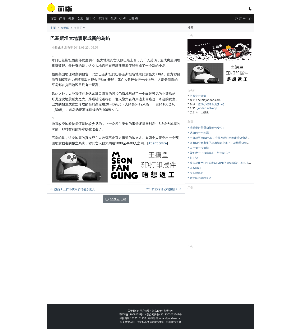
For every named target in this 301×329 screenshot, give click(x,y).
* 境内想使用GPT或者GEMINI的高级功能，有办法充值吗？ (223, 163)
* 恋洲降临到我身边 (199, 178)
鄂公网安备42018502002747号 (164, 314)
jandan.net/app (207, 108)
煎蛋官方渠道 (198, 96)
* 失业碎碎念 (195, 173)
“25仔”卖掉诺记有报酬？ (164, 189)
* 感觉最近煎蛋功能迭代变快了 (206, 128)
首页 (53, 18)
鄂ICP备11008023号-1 (132, 314)
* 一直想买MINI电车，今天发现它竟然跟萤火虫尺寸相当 (221, 138)
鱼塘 (113, 18)
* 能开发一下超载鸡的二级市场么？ (209, 153)
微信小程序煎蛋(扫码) (211, 104)
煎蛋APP (168, 310)
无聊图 (103, 18)
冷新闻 (64, 28)
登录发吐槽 (116, 199)
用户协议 (145, 310)
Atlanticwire (157, 143)
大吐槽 (133, 18)
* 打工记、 (194, 158)
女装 (80, 18)
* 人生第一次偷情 (198, 148)
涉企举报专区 (173, 322)
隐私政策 (157, 310)
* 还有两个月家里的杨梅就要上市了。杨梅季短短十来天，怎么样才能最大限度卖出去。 (240, 143)
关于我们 (133, 310)
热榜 (122, 18)
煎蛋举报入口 (127, 322)
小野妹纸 (57, 47)
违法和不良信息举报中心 (150, 322)
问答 (62, 18)
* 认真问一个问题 (198, 133)
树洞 (71, 18)
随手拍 (91, 18)
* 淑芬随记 (194, 168)
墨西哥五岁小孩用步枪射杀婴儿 (72, 189)
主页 (53, 28)
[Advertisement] (219, 217)
